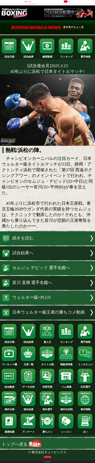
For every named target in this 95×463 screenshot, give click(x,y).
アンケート (28, 430)
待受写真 (47, 385)
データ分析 (28, 385)
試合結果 (28, 55)
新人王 (47, 340)
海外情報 (85, 408)
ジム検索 (66, 385)
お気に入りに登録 (47, 457)
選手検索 (85, 55)
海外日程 (9, 408)
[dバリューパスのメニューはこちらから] (69, 1)
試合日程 (9, 55)
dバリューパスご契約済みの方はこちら (31, 4)
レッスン (66, 430)
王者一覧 (28, 363)
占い (85, 430)
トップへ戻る (21, 444)
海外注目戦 (66, 408)
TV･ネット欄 (9, 363)
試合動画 (9, 385)
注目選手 (85, 385)
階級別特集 (66, 363)
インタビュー (85, 363)
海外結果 (28, 408)
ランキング (66, 55)
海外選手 (47, 408)
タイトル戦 (47, 363)
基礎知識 (9, 430)
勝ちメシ (47, 430)
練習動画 (47, 55)
